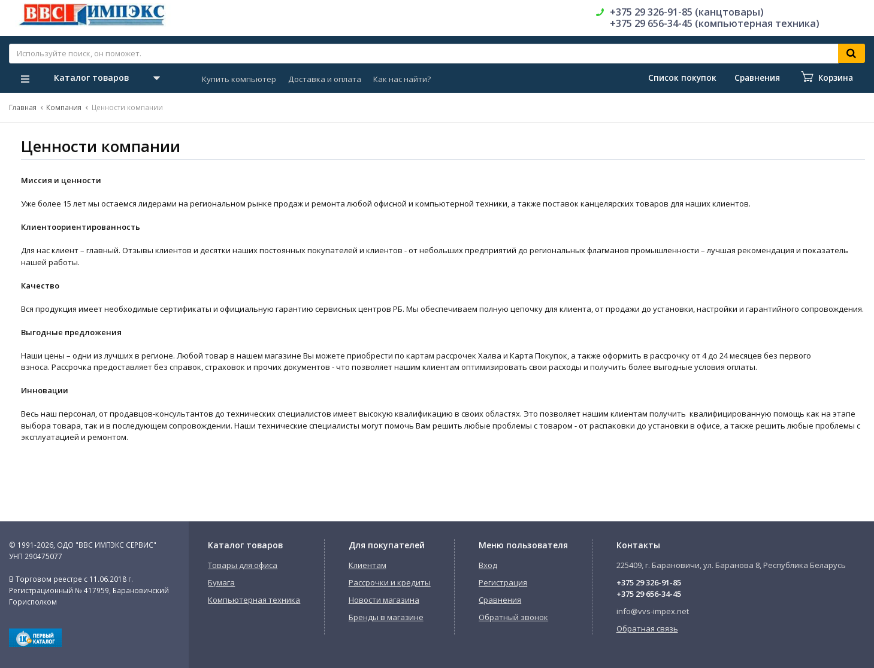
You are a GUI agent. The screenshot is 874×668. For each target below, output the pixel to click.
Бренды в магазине (386, 617)
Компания (63, 107)
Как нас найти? (402, 79)
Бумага (221, 582)
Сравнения (500, 599)
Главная (23, 107)
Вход (488, 565)
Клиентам (367, 565)
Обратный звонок (513, 617)
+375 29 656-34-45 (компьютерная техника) (714, 23)
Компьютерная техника (254, 599)
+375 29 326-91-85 (648, 582)
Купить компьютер (239, 79)
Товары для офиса (242, 565)
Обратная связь (647, 628)
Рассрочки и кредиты (390, 582)
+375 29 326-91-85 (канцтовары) (687, 12)
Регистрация (503, 582)
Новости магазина (384, 599)
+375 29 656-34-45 (648, 593)
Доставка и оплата (324, 79)
